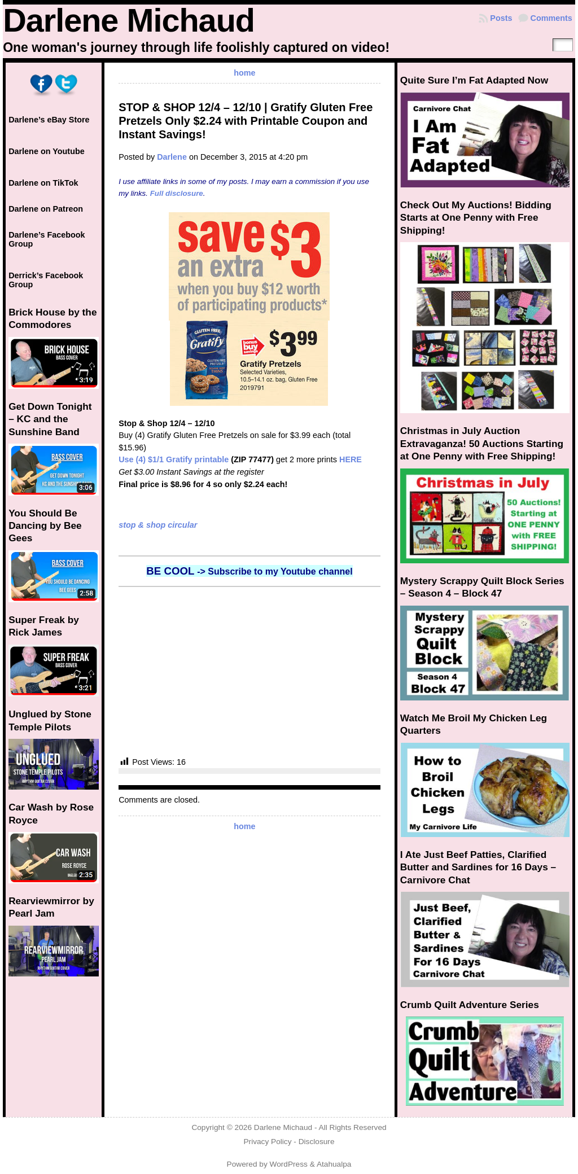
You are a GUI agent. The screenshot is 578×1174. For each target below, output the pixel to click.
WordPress (289, 1164)
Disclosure (317, 1141)
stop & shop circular (158, 524)
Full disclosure (176, 193)
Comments (551, 18)
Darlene (172, 156)
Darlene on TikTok (43, 182)
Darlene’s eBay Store (48, 119)
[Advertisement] (249, 672)
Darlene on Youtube (46, 151)
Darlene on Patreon (45, 208)
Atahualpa (334, 1164)
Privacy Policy (267, 1141)
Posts (501, 18)
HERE (350, 459)
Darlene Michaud (129, 20)
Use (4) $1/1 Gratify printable (174, 459)
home (244, 72)
